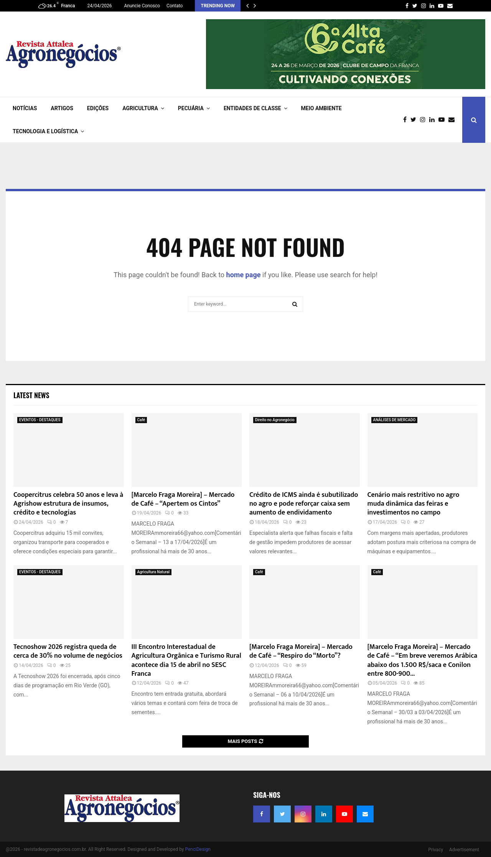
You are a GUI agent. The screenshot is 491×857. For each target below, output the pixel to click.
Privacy (435, 849)
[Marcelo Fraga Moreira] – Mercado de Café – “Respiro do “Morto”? (301, 651)
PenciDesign (197, 849)
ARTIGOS (62, 108)
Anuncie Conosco (142, 5)
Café (141, 420)
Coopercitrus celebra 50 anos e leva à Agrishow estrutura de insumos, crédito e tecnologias (68, 504)
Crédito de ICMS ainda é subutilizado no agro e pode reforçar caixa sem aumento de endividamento (303, 504)
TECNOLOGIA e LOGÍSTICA (45, 131)
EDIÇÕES (98, 108)
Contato (174, 5)
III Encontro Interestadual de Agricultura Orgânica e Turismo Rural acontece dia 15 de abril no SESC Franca (187, 660)
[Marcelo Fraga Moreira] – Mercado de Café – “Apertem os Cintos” (183, 499)
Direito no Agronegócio (275, 420)
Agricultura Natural (153, 572)
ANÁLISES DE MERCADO (394, 420)
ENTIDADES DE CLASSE (252, 108)
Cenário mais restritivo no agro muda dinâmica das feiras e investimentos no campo (413, 504)
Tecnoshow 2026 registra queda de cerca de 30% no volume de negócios (67, 651)
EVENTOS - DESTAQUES (40, 420)
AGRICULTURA (140, 108)
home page (243, 275)
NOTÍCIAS (25, 108)
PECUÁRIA (191, 108)
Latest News (31, 395)
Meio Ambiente (321, 108)
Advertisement (464, 849)
